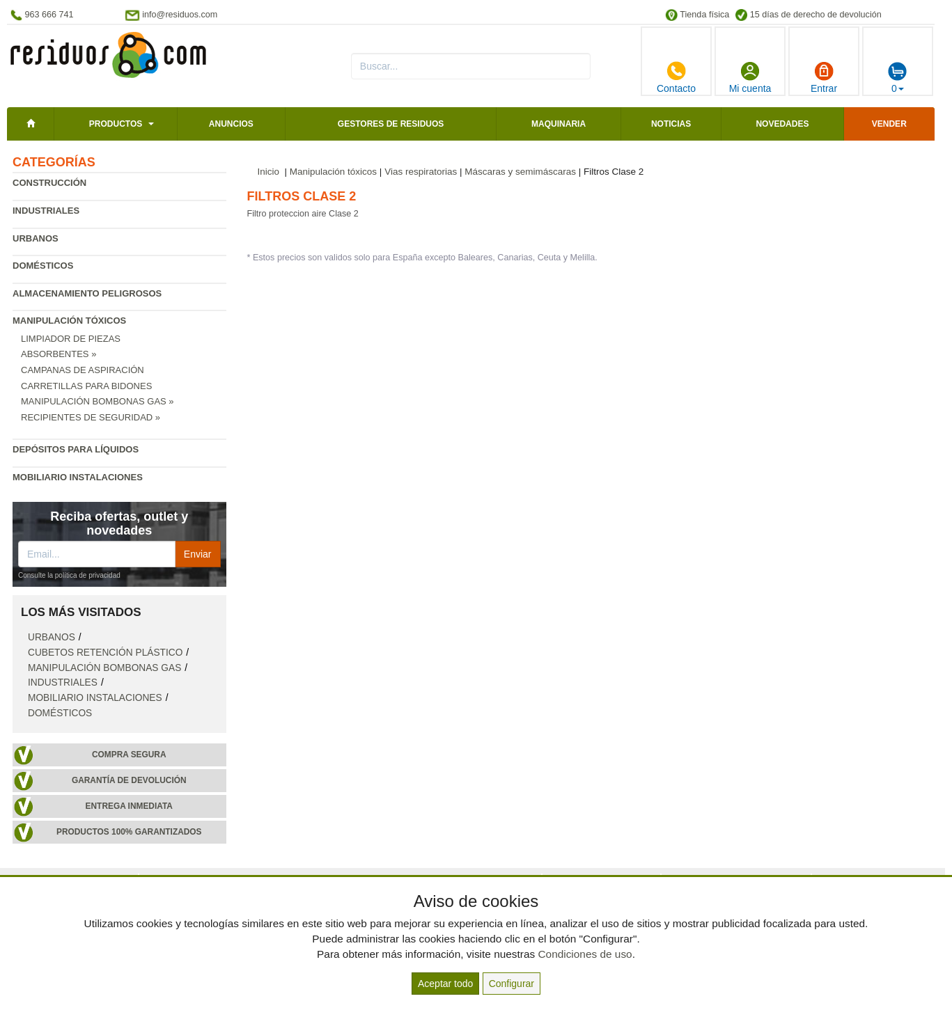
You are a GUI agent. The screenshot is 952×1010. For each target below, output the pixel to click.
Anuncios (231, 124)
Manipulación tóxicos (69, 320)
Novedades (782, 124)
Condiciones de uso (585, 954)
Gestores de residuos (391, 124)
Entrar (824, 77)
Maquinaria (558, 124)
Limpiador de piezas (70, 338)
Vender (889, 124)
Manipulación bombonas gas (104, 668)
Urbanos (35, 238)
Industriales (46, 210)
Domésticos (43, 265)
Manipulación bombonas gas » (97, 401)
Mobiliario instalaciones (78, 477)
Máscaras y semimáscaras (520, 171)
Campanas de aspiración (82, 370)
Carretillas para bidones (86, 386)
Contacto (676, 77)
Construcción (49, 182)
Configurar (511, 983)
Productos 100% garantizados (129, 832)
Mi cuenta (750, 77)
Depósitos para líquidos (76, 449)
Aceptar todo (445, 983)
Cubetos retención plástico (105, 652)
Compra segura (129, 754)
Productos (115, 124)
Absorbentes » (58, 354)
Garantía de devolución (129, 780)
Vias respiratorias (420, 171)
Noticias (671, 124)
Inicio (269, 171)
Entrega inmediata (129, 806)
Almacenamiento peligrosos (87, 293)
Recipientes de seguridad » (90, 417)
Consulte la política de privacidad (69, 575)
